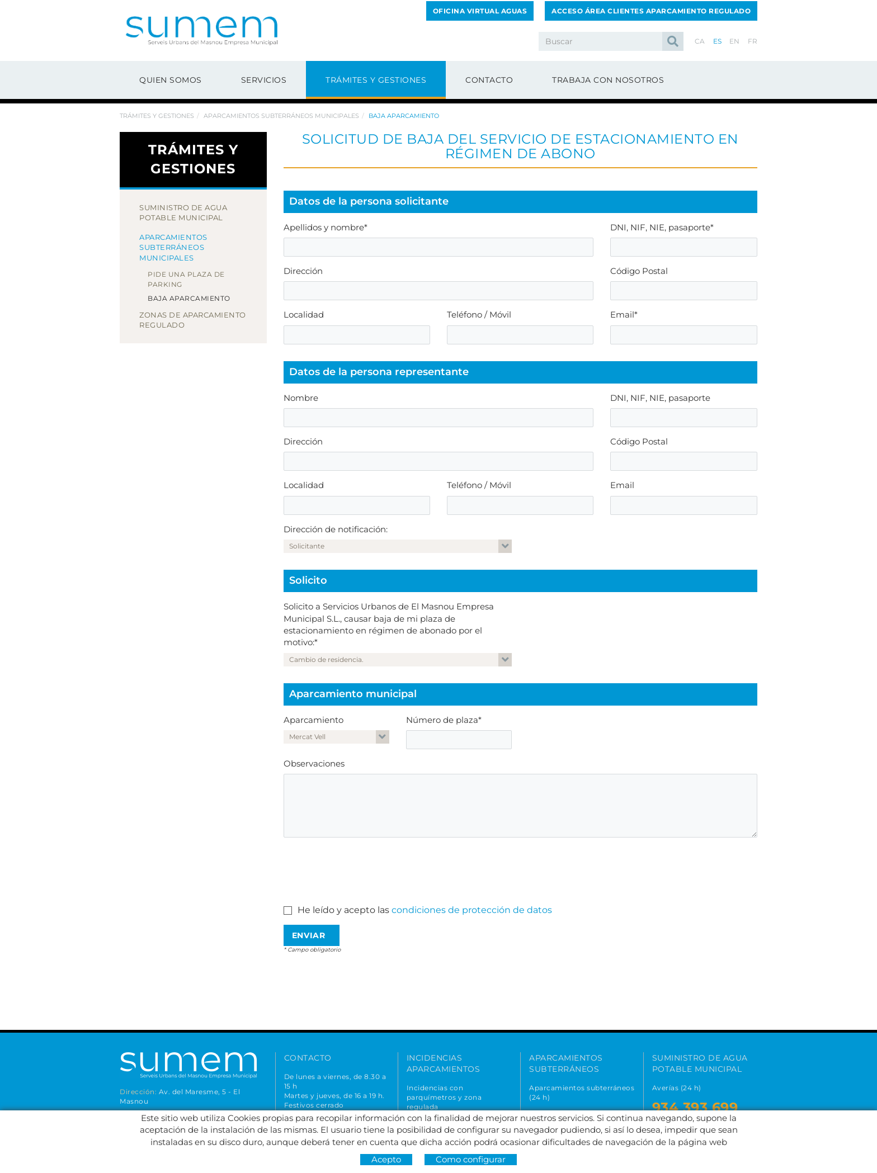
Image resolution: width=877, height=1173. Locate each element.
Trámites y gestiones (157, 116)
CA (700, 41)
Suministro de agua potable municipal (183, 213)
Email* (624, 314)
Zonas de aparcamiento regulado (192, 320)
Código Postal (639, 271)
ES (717, 41)
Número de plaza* (444, 720)
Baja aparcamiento (189, 298)
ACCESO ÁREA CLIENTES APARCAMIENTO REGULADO (651, 11)
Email (622, 485)
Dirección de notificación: (336, 529)
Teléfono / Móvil (479, 314)
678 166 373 (325, 1150)
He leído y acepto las (343, 910)
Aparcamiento (313, 720)
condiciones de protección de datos (472, 910)
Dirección (303, 271)
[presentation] (369, 868)
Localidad (304, 314)
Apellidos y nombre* (325, 227)
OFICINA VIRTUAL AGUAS (480, 11)
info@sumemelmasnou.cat (337, 1164)
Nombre (301, 397)
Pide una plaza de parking (186, 279)
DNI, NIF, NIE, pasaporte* (662, 227)
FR (753, 41)
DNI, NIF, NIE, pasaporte (660, 397)
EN (734, 41)
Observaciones (314, 763)
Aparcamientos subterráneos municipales (281, 116)
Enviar (309, 935)
